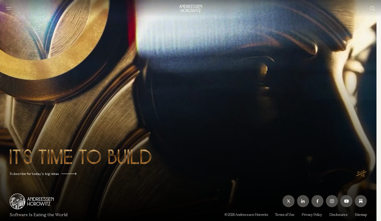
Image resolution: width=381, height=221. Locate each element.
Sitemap (361, 215)
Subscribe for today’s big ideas (43, 174)
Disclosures (338, 215)
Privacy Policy (312, 215)
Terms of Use (285, 215)
